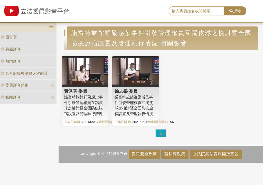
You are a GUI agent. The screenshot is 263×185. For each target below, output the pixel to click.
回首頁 (9, 37)
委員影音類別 (15, 85)
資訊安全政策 (144, 154)
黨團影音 (11, 97)
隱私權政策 (174, 154)
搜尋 (235, 10)
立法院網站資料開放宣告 (216, 154)
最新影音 (11, 49)
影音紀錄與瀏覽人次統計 (24, 73)
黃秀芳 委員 (75, 91)
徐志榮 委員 (126, 91)
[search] (196, 11)
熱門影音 (11, 61)
